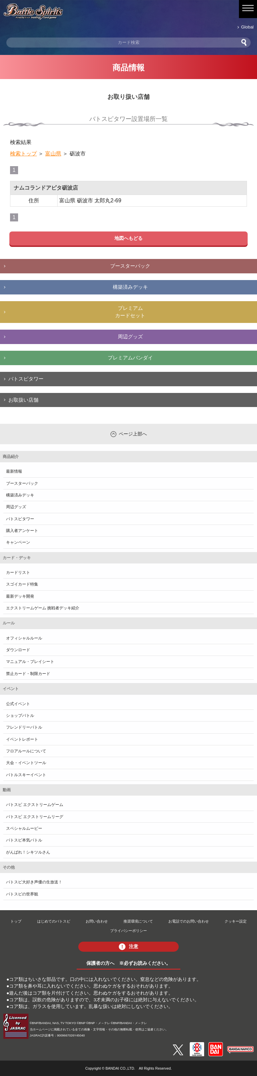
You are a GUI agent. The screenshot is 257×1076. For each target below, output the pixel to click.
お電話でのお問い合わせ (188, 921)
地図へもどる (128, 238)
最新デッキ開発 (20, 596)
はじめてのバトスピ (53, 921)
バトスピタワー (26, 379)
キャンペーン (18, 542)
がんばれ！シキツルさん (28, 852)
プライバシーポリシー (128, 931)
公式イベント (18, 703)
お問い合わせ (97, 921)
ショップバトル (20, 715)
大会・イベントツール (26, 762)
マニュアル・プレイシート (30, 661)
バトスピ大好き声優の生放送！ (34, 882)
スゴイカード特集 (22, 584)
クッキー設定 (236, 921)
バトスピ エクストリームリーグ (34, 816)
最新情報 (14, 471)
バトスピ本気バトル (24, 840)
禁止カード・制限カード (28, 673)
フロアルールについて (26, 751)
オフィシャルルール (24, 638)
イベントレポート (22, 739)
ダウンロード (18, 650)
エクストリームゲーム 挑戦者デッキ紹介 (42, 608)
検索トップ (23, 153)
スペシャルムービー (24, 828)
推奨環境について (138, 921)
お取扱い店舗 (23, 400)
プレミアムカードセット (130, 312)
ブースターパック (130, 266)
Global (247, 26)
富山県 (53, 153)
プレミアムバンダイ (130, 357)
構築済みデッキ (130, 287)
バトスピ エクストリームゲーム (34, 804)
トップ (15, 921)
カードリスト (18, 572)
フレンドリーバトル (24, 727)
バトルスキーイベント (26, 774)
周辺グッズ (130, 336)
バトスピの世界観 (22, 894)
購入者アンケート (22, 530)
